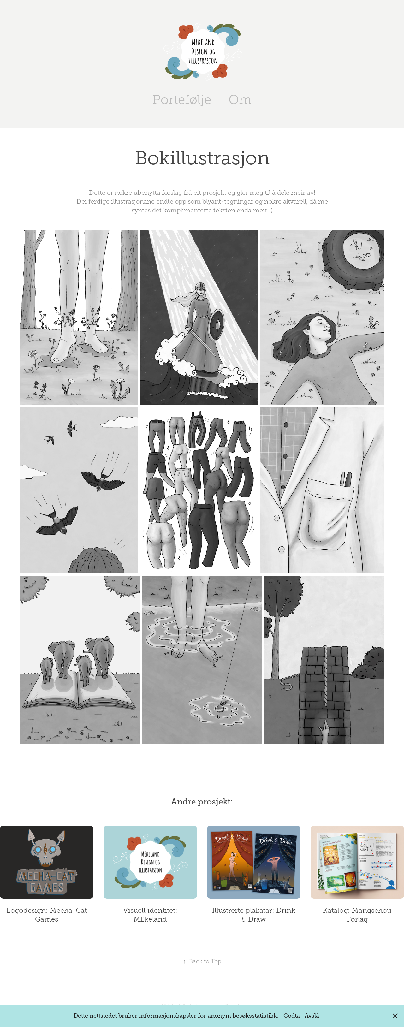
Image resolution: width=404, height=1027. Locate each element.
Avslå (312, 1015)
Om (240, 99)
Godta (291, 1015)
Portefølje (181, 99)
